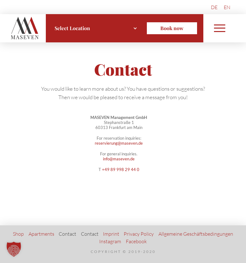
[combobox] (96, 28)
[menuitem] (214, 7)
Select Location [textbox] (72, 28)
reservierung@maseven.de (119, 143)
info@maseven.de (119, 158)
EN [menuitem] (227, 7)
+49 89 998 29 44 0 (120, 169)
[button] (220, 28)
